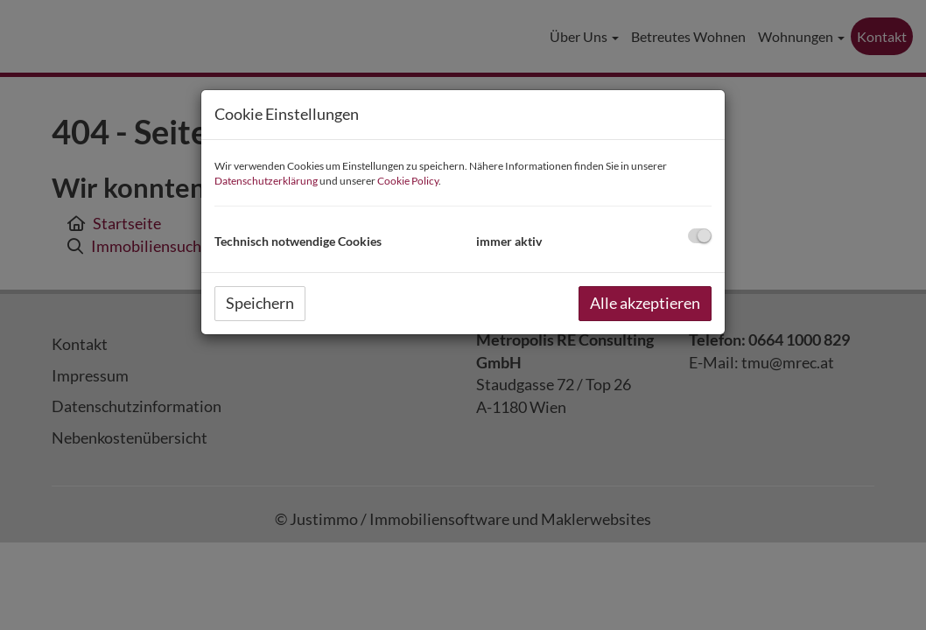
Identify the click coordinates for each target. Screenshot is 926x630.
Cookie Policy (407, 180)
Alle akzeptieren (645, 302)
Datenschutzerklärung (266, 180)
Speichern (260, 302)
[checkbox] (700, 235)
